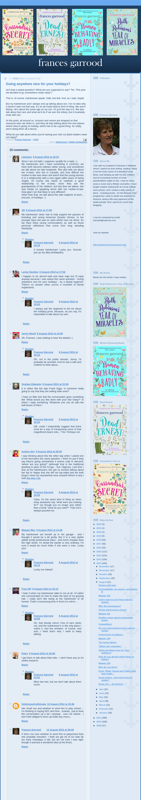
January (103, 712)
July (101, 689)
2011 (99, 717)
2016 (99, 547)
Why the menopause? (110, 606)
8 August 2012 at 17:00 (39, 210)
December (104, 566)
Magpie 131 (104, 613)
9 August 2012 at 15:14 (45, 588)
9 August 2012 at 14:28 (49, 530)
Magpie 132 (104, 595)
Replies (29, 239)
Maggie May (28, 530)
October (103, 574)
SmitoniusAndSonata (34, 704)
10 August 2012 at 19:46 (60, 704)
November (104, 570)
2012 (99, 563)
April (102, 701)
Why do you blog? (108, 667)
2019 (99, 536)
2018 (99, 540)
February (104, 709)
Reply (25, 201)
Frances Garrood (43, 242)
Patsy (25, 653)
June (102, 693)
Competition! (105, 624)
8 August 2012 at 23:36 (55, 384)
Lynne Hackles (30, 272)
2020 (99, 532)
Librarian (27, 157)
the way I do (33, 478)
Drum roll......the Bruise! (111, 684)
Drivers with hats (107, 585)
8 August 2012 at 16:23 (46, 157)
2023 (99, 524)
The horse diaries (108, 642)
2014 (99, 555)
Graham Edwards (31, 384)
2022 (99, 528)
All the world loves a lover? (113, 610)
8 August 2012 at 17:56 (52, 272)
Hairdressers (62, 142)
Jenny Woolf (29, 333)
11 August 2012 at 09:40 (60, 729)
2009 (99, 725)
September (105, 578)
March (102, 705)
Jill (23, 210)
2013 (99, 559)
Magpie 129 (104, 663)
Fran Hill (26, 588)
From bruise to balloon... (111, 634)
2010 (99, 721)
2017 (99, 543)
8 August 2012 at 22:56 (50, 333)
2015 (99, 551)
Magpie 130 (104, 638)
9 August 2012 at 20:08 (42, 653)
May (101, 697)
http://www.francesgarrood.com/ (109, 244)
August (103, 582)
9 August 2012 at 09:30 (49, 451)
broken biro (28, 451)
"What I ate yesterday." (110, 646)
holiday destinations (78, 142)
